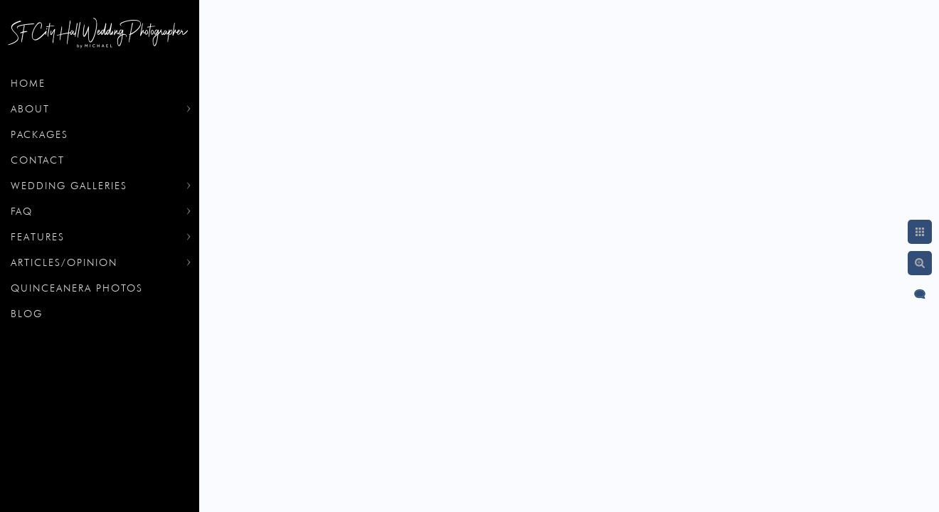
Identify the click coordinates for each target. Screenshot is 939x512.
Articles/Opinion (64, 262)
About (30, 108)
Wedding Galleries (69, 185)
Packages (39, 134)
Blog (27, 313)
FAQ (22, 211)
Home (28, 83)
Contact (38, 160)
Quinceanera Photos (77, 288)
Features (38, 236)
